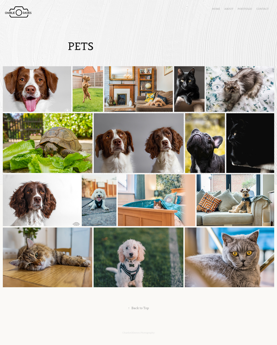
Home (216, 8)
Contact (263, 8)
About (228, 8)
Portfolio (245, 8)
